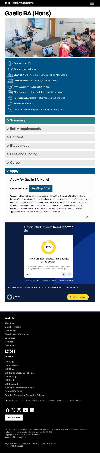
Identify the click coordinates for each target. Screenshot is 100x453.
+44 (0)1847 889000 (14, 446)
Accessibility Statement (15, 437)
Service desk (14, 417)
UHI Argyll (10, 362)
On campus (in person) (40, 81)
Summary (16, 120)
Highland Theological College (19, 388)
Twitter (13, 410)
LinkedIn (32, 410)
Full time (31, 92)
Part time (40, 92)
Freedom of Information (17, 334)
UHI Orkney (10, 377)
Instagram (19, 410)
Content (14, 137)
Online (55, 81)
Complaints (10, 331)
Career (13, 162)
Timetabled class (27, 86)
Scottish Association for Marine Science (24, 395)
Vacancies (10, 338)
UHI (6, 400)
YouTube (25, 410)
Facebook (8, 410)
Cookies (9, 342)
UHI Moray (10, 369)
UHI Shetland (11, 384)
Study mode (17, 145)
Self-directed (43, 86)
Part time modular (54, 92)
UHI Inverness (12, 366)
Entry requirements (23, 128)
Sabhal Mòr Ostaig (14, 391)
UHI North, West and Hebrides (20, 373)
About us (9, 323)
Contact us (10, 345)
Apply (12, 171)
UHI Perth (9, 380)
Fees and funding (21, 154)
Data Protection (13, 327)
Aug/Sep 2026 (41, 188)
